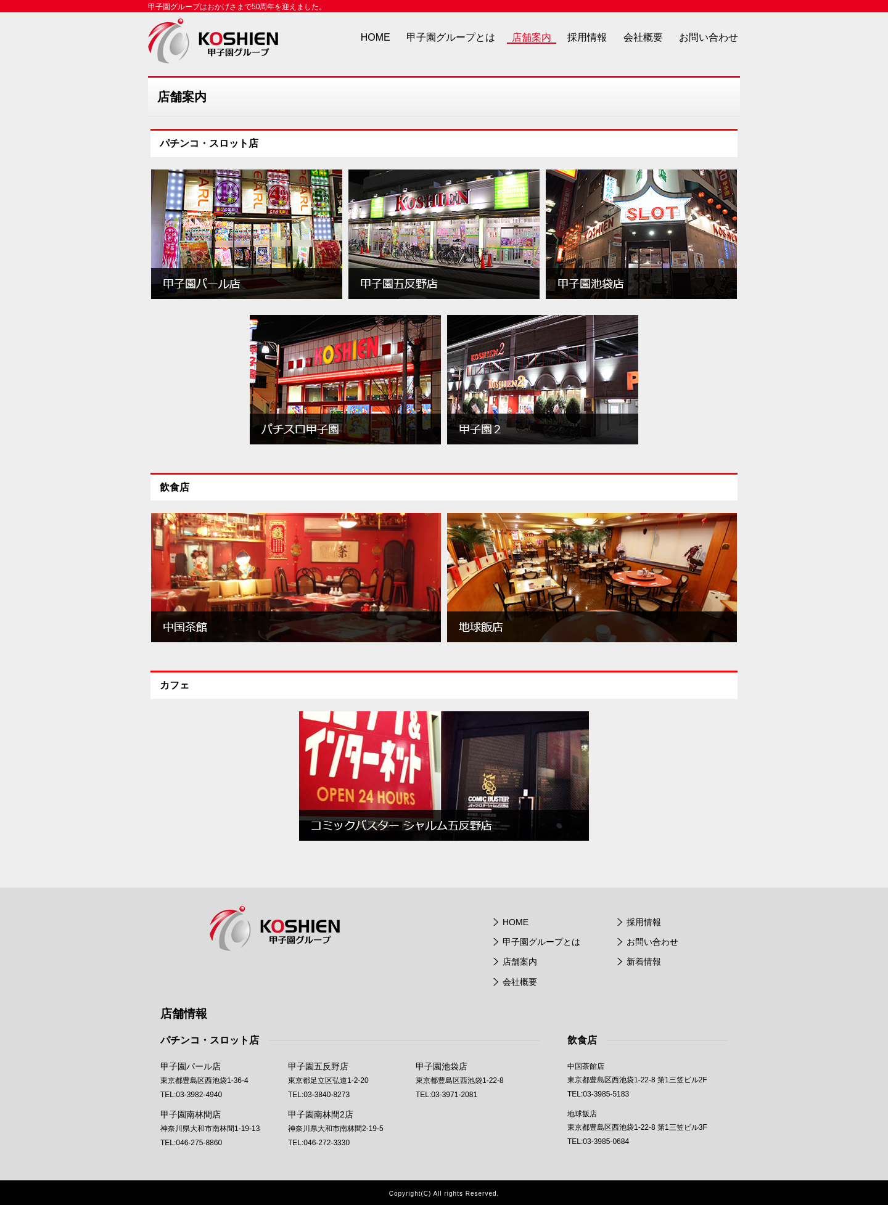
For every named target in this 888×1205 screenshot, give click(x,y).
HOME (375, 37)
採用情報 (587, 37)
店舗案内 (531, 37)
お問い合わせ (708, 37)
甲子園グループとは (450, 37)
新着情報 (644, 961)
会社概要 (643, 37)
